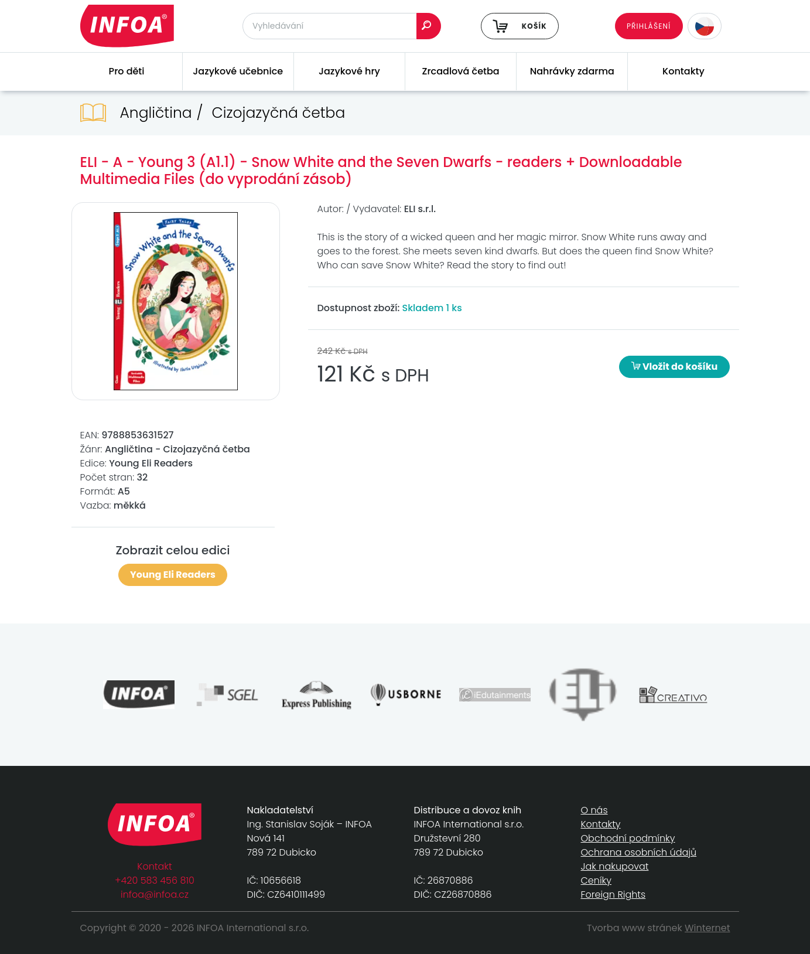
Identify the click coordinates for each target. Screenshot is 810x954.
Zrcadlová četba (461, 71)
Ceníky (596, 880)
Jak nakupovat (615, 866)
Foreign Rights (613, 894)
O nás (594, 810)
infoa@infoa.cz (155, 894)
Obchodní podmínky (628, 838)
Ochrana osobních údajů (639, 852)
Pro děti (127, 71)
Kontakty (683, 71)
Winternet (707, 928)
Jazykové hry (349, 71)
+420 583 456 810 (154, 880)
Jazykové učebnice (238, 71)
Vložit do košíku (674, 366)
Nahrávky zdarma (572, 71)
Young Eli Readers (173, 574)
